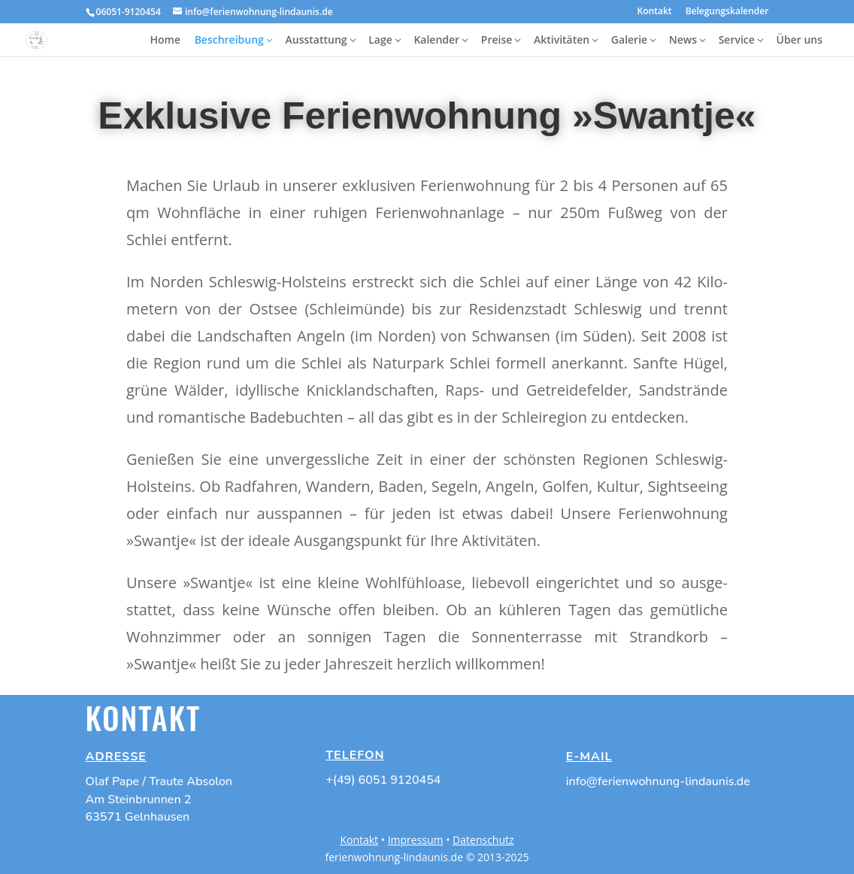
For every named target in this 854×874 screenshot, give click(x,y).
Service (737, 39)
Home (165, 39)
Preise (497, 39)
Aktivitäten (561, 39)
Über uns (799, 39)
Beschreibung (229, 39)
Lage (380, 39)
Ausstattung (316, 39)
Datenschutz (483, 840)
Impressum (416, 840)
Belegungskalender (727, 12)
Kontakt (654, 12)
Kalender (436, 39)
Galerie (629, 39)
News (683, 39)
